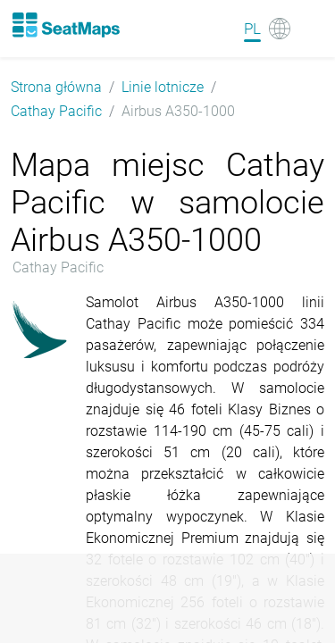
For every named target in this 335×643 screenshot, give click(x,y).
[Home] (65, 25)
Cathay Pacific (56, 111)
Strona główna (56, 87)
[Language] (267, 28)
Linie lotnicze (162, 87)
